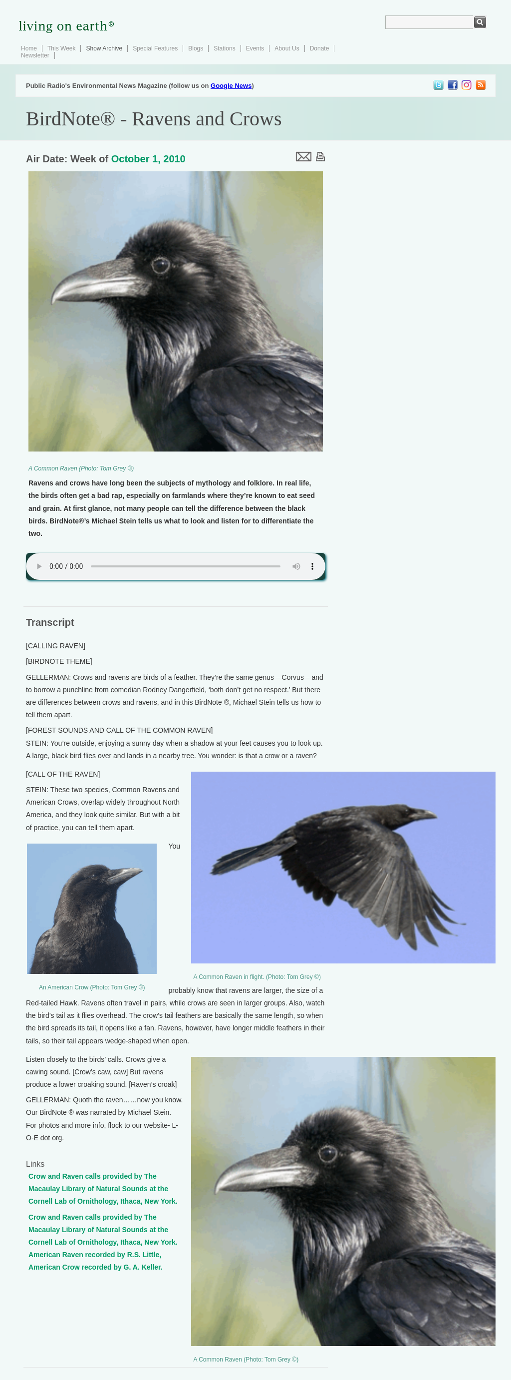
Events (255, 48)
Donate (319, 48)
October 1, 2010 (148, 158)
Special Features (155, 48)
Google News (231, 85)
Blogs (195, 48)
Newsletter (35, 55)
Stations (224, 48)
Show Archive (104, 48)
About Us (286, 48)
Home (29, 48)
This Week (61, 48)
